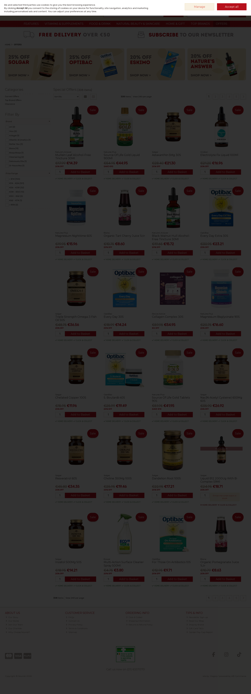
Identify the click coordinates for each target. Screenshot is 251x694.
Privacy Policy (74, 624)
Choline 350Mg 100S (118, 478)
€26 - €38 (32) (16, 187)
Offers (221, 23)
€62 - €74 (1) (15, 200)
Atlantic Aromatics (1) (20, 140)
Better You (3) (16, 144)
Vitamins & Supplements (64, 23)
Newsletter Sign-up (197, 617)
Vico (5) (13, 131)
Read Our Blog (195, 621)
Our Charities (14, 628)
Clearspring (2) (16, 157)
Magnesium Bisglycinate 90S (220, 316)
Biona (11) (13, 148)
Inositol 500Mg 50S (68, 562)
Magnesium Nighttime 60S (73, 235)
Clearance (10, 104)
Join (244, 4)
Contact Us (72, 621)
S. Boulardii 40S (114, 397)
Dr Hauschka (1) (16, 165)
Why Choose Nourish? (18, 632)
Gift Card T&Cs (195, 628)
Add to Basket (80, 172)
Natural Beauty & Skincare (138, 23)
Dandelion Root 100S (166, 478)
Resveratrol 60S (66, 478)
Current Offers (12, 96)
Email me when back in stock (224, 496)
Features (31, 23)
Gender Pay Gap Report (199, 632)
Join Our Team (14, 624)
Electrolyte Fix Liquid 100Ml (219, 155)
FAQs (70, 617)
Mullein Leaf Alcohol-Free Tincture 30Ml (73, 156)
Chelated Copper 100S (70, 397)
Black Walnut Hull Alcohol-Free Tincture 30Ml (171, 237)
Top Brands (200, 23)
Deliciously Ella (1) (18, 161)
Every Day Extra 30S (214, 235)
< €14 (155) (14, 179)
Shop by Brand (195, 624)
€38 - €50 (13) (16, 192)
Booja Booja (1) (16, 152)
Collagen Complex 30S (167, 316)
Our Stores (12, 621)
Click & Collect (134, 617)
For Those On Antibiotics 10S (171, 562)
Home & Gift (175, 23)
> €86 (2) (13, 204)
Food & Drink (100, 23)
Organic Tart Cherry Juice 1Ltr (124, 235)
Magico (213, 676)
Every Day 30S (114, 316)
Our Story (12, 617)
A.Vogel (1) (14, 135)
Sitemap (71, 632)
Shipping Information (138, 621)
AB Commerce (238, 676)
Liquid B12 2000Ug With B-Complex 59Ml (219, 480)
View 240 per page (142, 96)
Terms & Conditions (77, 628)
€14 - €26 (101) (16, 183)
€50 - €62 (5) (16, 196)
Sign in (236, 4)
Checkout (237, 13)
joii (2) (12, 127)
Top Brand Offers (13, 100)
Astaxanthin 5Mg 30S (166, 155)
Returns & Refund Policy (139, 624)
